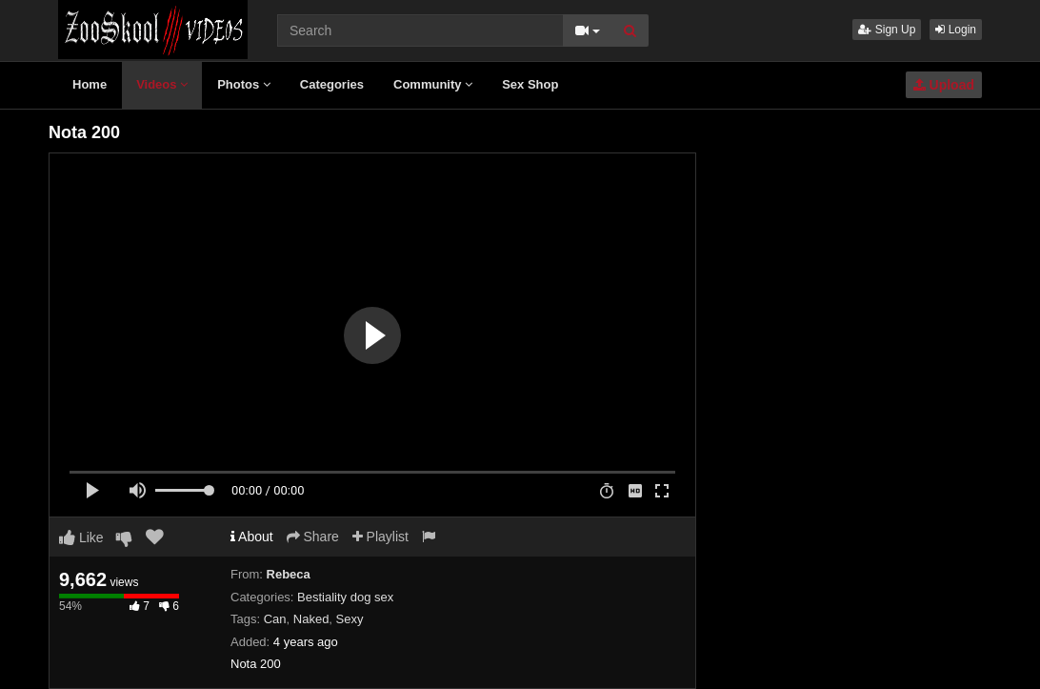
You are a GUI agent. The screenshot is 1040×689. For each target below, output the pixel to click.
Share (313, 536)
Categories (332, 84)
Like (81, 537)
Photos (243, 84)
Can (275, 619)
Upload (943, 84)
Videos (162, 84)
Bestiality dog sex (345, 597)
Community (432, 84)
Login (955, 29)
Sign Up (886, 29)
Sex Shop (530, 84)
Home (89, 84)
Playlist (380, 536)
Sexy (350, 619)
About (251, 536)
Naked (311, 619)
